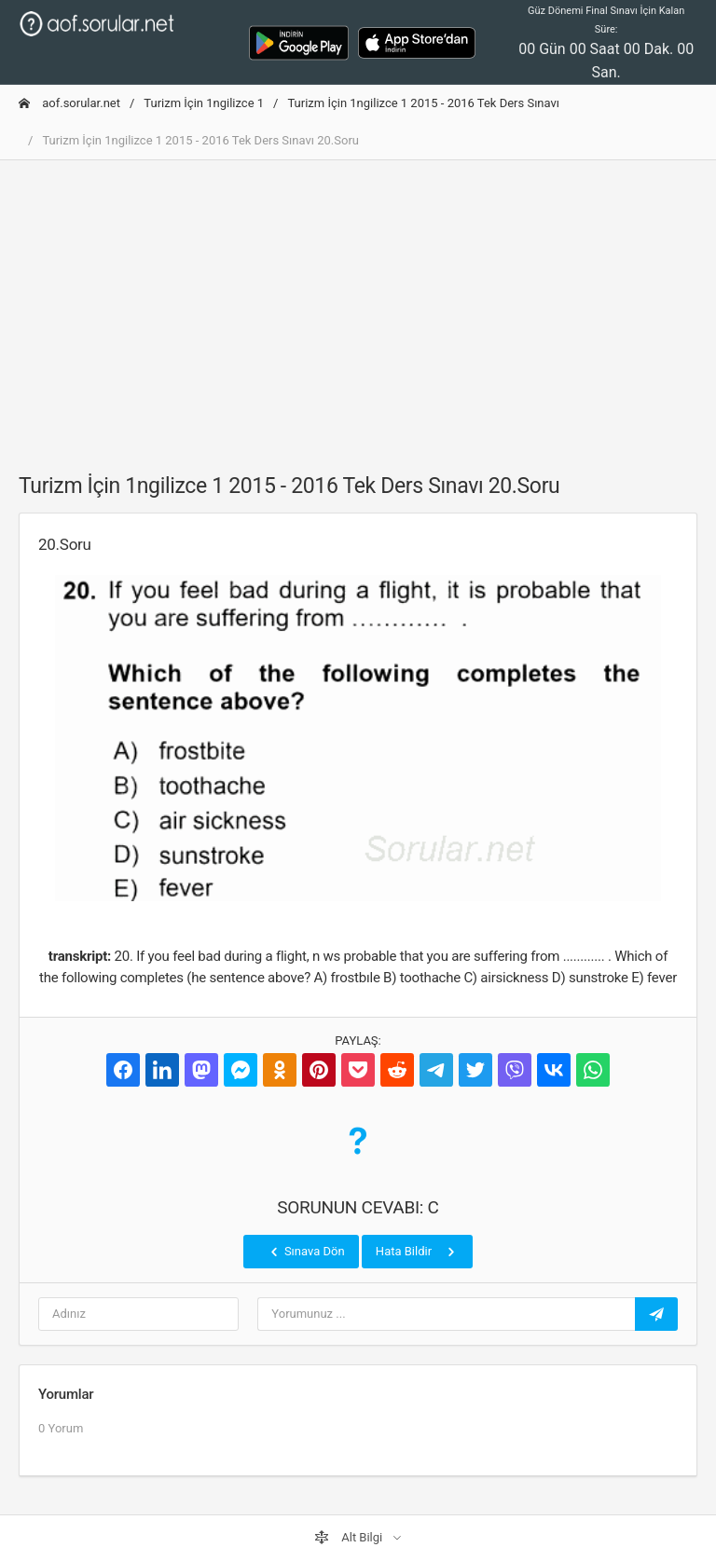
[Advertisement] (358, 305)
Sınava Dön (306, 1251)
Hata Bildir (417, 1251)
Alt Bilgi (349, 1537)
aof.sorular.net (69, 103)
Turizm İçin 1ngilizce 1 (204, 103)
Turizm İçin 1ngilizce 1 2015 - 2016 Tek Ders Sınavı (423, 103)
